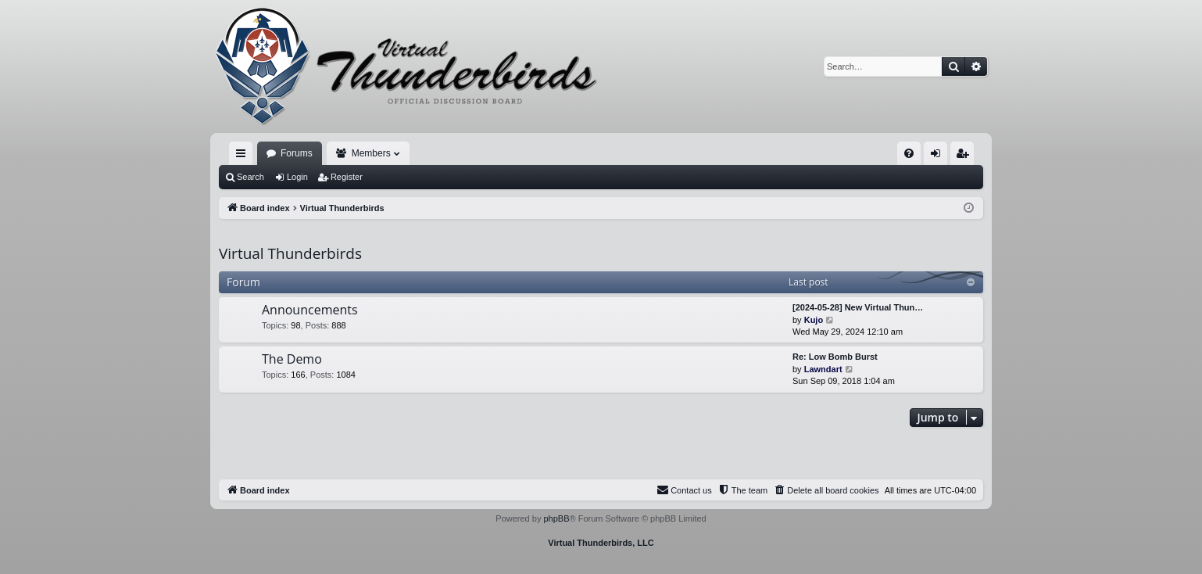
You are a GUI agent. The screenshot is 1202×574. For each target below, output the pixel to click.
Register (347, 176)
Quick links (243, 156)
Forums (297, 153)
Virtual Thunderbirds (290, 253)
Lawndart (823, 369)
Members (371, 153)
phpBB (556, 518)
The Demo (292, 359)
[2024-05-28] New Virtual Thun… (857, 307)
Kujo (813, 320)
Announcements (310, 309)
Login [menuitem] (939, 156)
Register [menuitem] (965, 156)
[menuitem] (909, 153)
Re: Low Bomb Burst (835, 356)
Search (250, 176)
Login (297, 176)
